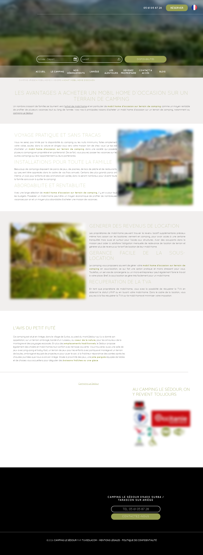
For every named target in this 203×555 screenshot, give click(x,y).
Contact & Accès (145, 71)
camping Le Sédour (23, 113)
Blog (162, 71)
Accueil (40, 71)
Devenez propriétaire (128, 71)
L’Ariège (94, 71)
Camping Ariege (27, 80)
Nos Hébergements (76, 71)
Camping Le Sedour (88, 383)
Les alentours (111, 71)
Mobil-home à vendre (49, 80)
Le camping (57, 71)
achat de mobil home (76, 106)
